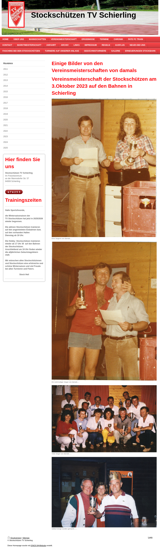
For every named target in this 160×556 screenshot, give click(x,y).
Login (150, 537)
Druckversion (14, 538)
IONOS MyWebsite (38, 546)
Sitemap (26, 538)
